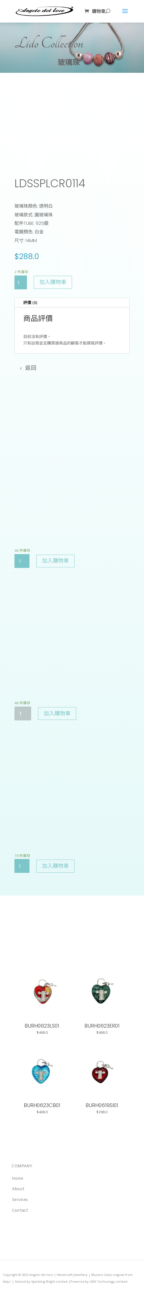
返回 (31, 368)
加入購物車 (52, 282)
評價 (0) (30, 302)
